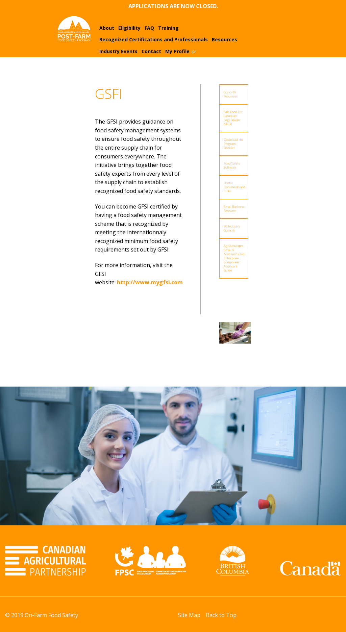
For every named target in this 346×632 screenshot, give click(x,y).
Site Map (189, 615)
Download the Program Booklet (233, 143)
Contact (151, 51)
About (106, 28)
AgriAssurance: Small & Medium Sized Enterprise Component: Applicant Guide (234, 258)
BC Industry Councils (232, 228)
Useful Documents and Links (234, 187)
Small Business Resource (234, 208)
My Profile (177, 51)
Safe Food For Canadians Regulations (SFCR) (233, 118)
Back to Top (221, 615)
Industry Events (118, 51)
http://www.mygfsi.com (150, 282)
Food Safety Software (232, 165)
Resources (224, 39)
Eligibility (129, 28)
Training (168, 28)
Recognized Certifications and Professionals (153, 39)
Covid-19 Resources (231, 94)
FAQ (149, 28)
